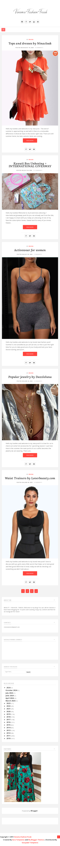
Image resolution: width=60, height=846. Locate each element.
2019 (9, 714)
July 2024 (10, 693)
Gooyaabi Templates (30, 843)
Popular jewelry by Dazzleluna (30, 377)
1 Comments (38, 254)
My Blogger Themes (36, 840)
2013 (9, 730)
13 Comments (37, 170)
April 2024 (10, 698)
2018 (9, 717)
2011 (9, 736)
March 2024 (11, 701)
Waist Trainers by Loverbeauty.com (30, 478)
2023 (9, 703)
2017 (9, 719)
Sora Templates (18, 840)
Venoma (31, 39)
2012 (9, 733)
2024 (9, 687)
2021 (9, 709)
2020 (9, 711)
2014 (9, 727)
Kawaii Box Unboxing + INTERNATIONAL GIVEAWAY (30, 164)
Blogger (34, 811)
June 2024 (10, 695)
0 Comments (39, 47)
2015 (9, 725)
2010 (9, 738)
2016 (9, 722)
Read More (30, 140)
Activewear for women (30, 250)
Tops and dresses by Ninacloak (30, 43)
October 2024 (12, 690)
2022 (9, 706)
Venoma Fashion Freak (22, 837)
